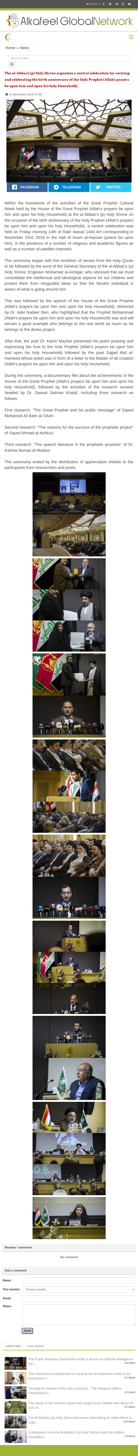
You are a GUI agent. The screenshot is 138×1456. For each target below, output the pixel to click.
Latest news (13, 1346)
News (24, 47)
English (92, 4)
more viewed (35, 1346)
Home (10, 47)
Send (27, 1330)
